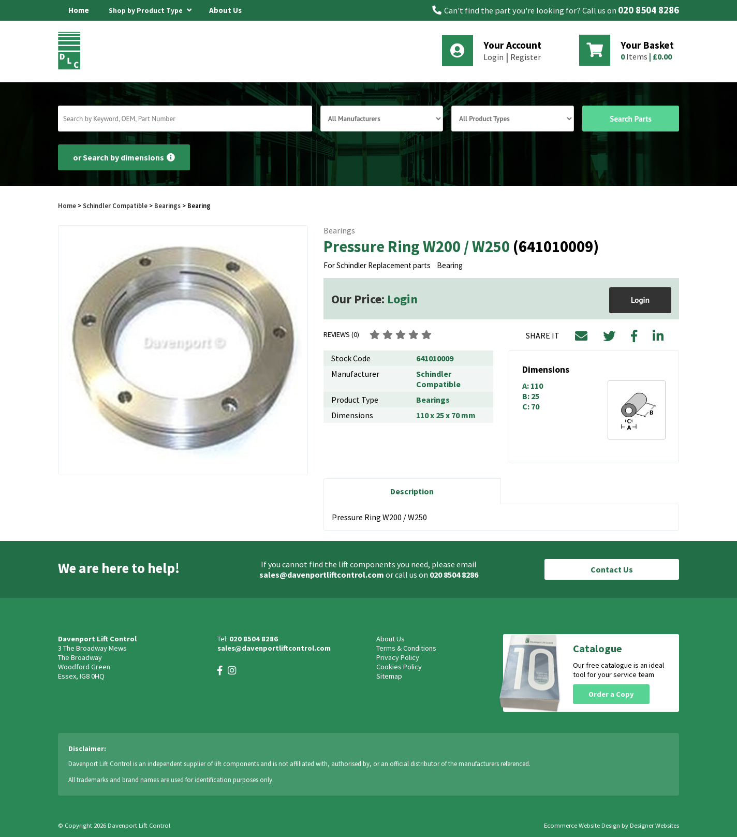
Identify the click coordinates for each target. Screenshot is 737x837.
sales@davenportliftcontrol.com (321, 574)
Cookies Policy (399, 666)
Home (78, 10)
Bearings (167, 205)
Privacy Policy (397, 657)
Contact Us (612, 569)
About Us (225, 10)
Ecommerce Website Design (582, 825)
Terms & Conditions (406, 648)
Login (493, 57)
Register (525, 57)
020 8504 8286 (648, 10)
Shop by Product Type (150, 9)
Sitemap (389, 676)
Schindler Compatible (115, 205)
